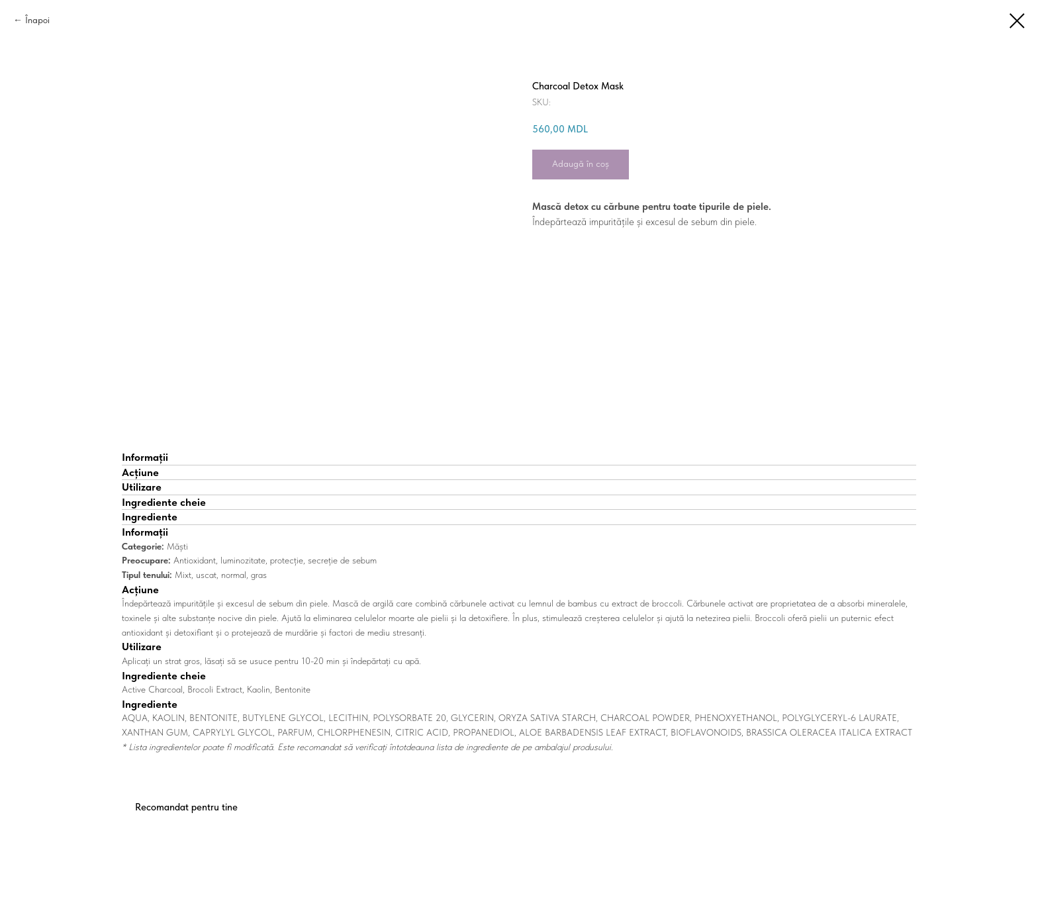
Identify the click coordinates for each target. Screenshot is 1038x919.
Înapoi (37, 20)
